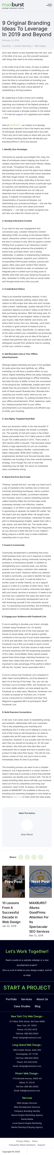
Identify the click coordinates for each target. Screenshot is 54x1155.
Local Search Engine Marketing (27, 1123)
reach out (17, 797)
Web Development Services (27, 1107)
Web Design (40, 46)
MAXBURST (15, 125)
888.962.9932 (31, 1033)
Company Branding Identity (27, 1111)
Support (41, 1145)
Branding (6, 46)
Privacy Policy (23, 1141)
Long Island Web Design (27, 1045)
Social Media (27, 1119)
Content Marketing (22, 46)
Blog (37, 1006)
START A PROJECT (27, 987)
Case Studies (22, 1006)
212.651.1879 (30, 1029)
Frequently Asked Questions (22, 1145)
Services (26, 999)
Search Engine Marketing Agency (27, 1115)
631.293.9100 (30, 1062)
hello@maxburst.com (30, 1090)
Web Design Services (27, 1103)
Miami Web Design (27, 1073)
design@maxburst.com (30, 1037)
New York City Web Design (27, 1016)
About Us (42, 999)
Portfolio (11, 999)
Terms (34, 1141)
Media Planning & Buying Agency (27, 1127)
